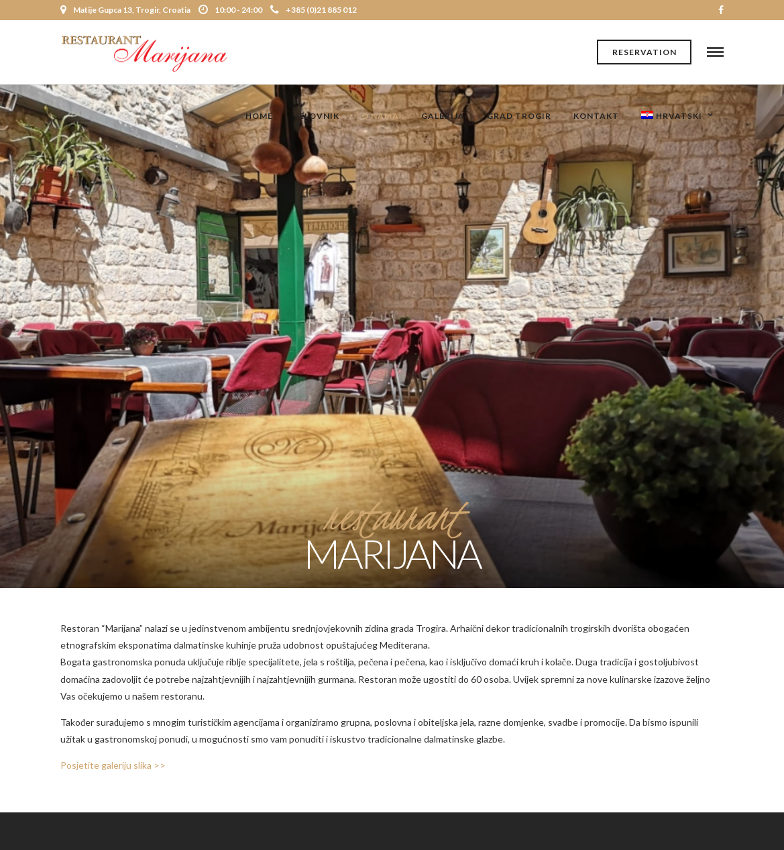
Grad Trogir (519, 116)
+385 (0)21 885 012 (313, 10)
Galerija (443, 116)
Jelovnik (317, 116)
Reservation (644, 52)
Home (259, 116)
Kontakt (596, 116)
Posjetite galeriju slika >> (113, 765)
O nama (380, 116)
